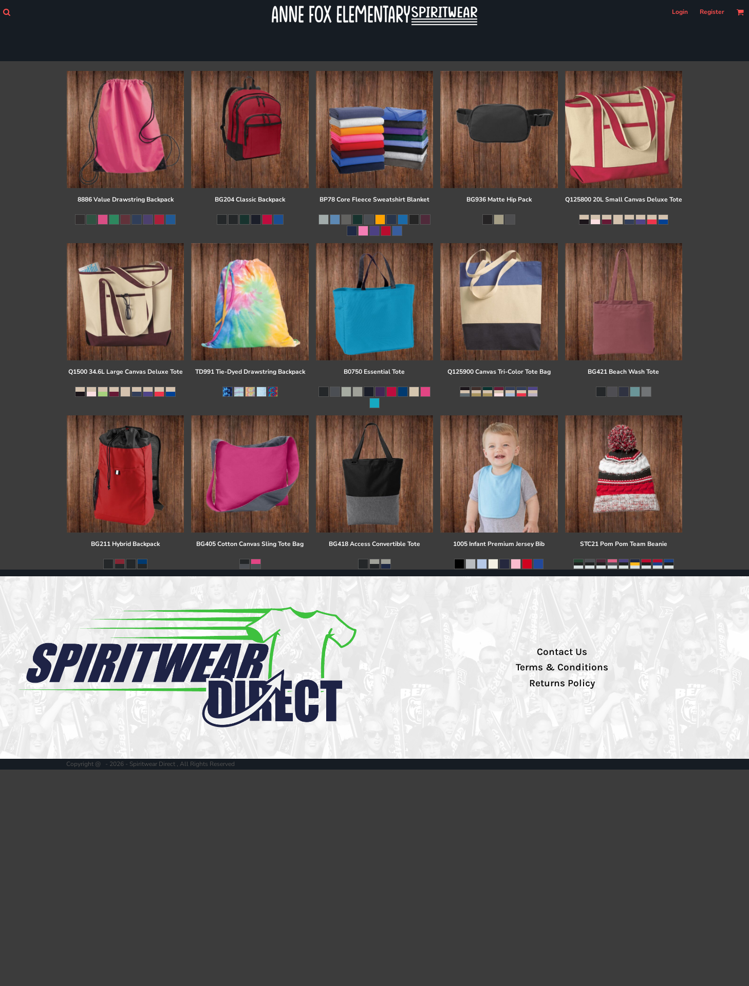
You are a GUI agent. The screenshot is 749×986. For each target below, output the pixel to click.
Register (712, 12)
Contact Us (562, 652)
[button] (6, 12)
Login (680, 12)
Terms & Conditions (562, 667)
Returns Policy (562, 683)
